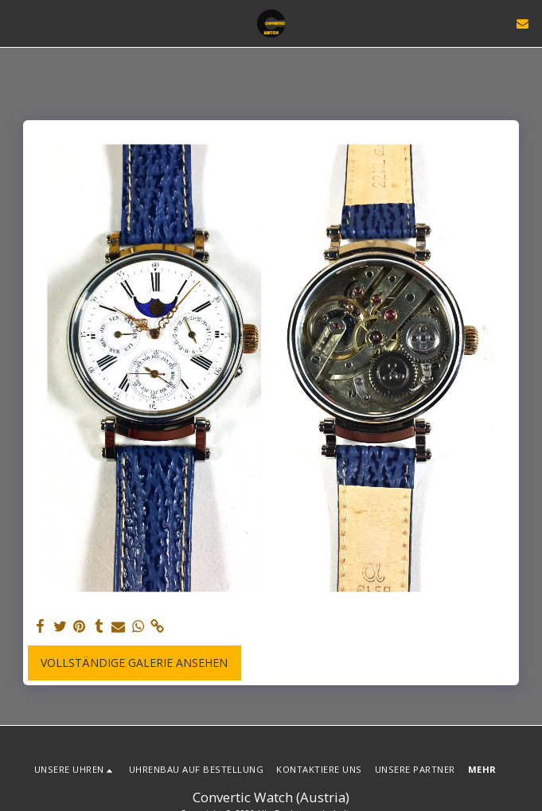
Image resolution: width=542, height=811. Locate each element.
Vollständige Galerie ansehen (134, 662)
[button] (17, 22)
